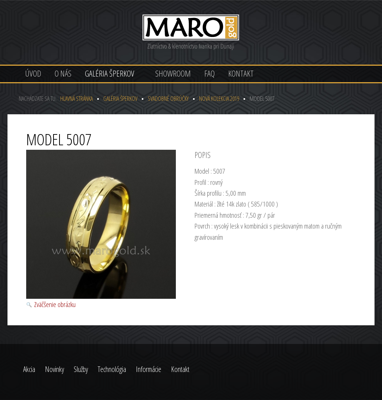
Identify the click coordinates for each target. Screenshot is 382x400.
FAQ (209, 73)
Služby (81, 369)
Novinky (54, 369)
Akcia (29, 369)
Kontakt (241, 73)
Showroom (173, 73)
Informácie (148, 369)
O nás (63, 73)
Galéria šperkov (109, 73)
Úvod (33, 73)
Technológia (112, 369)
